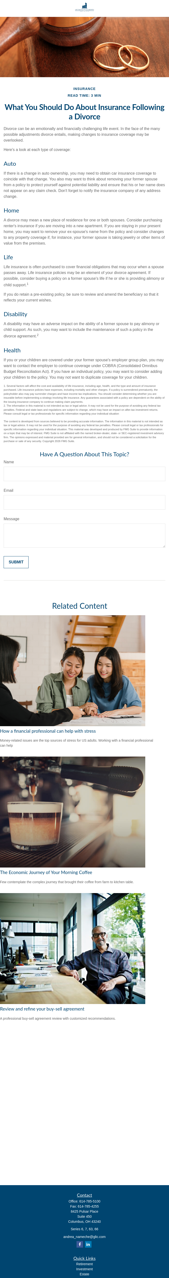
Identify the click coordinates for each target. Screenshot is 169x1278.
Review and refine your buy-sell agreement (42, 1008)
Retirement (84, 1264)
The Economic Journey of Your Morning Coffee (46, 872)
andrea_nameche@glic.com (84, 1237)
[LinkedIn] (88, 1244)
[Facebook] (80, 1244)
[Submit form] (16, 562)
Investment (84, 1269)
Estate (84, 1274)
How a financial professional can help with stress (48, 731)
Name (9, 462)
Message (11, 519)
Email (8, 490)
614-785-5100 (89, 1201)
